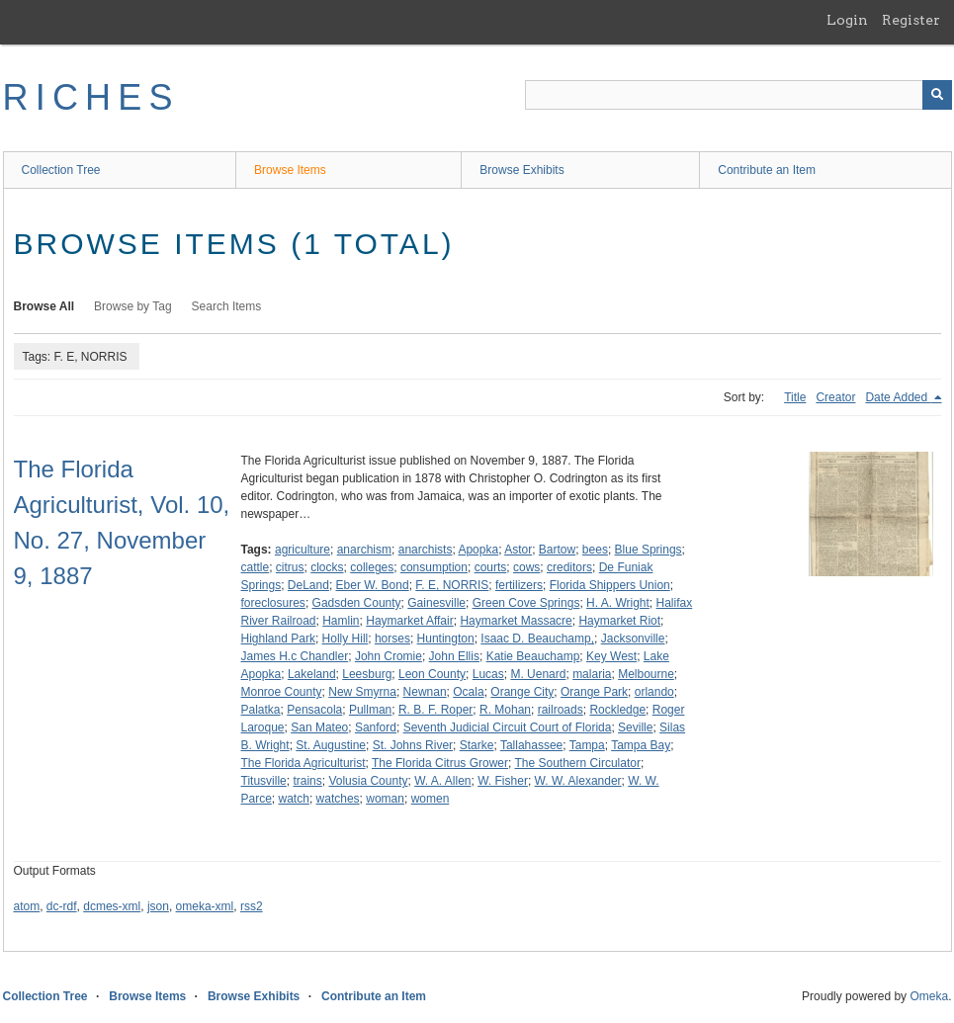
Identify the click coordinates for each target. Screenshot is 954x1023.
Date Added (897, 397)
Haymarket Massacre (515, 621)
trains (307, 781)
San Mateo (319, 727)
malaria (591, 674)
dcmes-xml (111, 906)
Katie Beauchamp (533, 656)
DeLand (308, 585)
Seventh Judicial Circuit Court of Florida (507, 727)
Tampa (587, 745)
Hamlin (340, 621)
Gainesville (436, 603)
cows (526, 567)
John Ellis (454, 656)
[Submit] (937, 95)
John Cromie (388, 656)
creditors (569, 567)
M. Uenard (537, 674)
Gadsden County (356, 603)
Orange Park (594, 692)
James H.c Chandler (295, 656)
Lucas (488, 674)
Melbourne (646, 674)
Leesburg (366, 674)
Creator (835, 397)
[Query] (738, 95)
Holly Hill (345, 638)
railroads (560, 710)
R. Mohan (505, 710)
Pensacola (314, 710)
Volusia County (367, 781)
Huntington (446, 638)
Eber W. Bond (372, 585)
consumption (434, 567)
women (430, 799)
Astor (518, 549)
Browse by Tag (133, 306)
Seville (635, 727)
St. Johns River (413, 745)
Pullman (370, 710)
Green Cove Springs (526, 603)
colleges (371, 567)
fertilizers (519, 585)
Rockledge (617, 710)
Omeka (929, 996)
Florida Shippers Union (610, 585)
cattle (255, 567)
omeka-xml (205, 906)
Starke (477, 745)
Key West (611, 656)
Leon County (432, 674)
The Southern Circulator (578, 763)
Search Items (227, 306)
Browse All (44, 306)
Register (911, 20)
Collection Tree (61, 170)
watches (338, 799)
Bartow (557, 549)
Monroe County (281, 692)
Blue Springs (648, 549)
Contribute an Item (767, 170)
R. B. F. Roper (435, 710)
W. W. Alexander (578, 781)
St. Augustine (331, 745)
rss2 (251, 906)
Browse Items (290, 170)
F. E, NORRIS (451, 585)
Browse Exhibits (521, 170)
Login (847, 20)
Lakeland (312, 674)
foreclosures (273, 603)
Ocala (468, 692)
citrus (290, 567)
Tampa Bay (640, 745)
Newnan (425, 692)
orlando (654, 692)
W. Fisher (502, 781)
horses (392, 638)
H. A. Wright (618, 603)
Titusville (264, 781)
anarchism (364, 549)
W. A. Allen (442, 781)
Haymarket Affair (409, 621)
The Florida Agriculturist (303, 763)
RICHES (91, 97)
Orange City (522, 692)
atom (27, 906)
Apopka (478, 549)
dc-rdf (61, 906)
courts (491, 567)
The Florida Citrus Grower (440, 763)
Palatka (261, 710)
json (158, 906)
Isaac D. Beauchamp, (537, 638)
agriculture (302, 549)
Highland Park (278, 638)
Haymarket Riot (619, 621)
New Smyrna (362, 692)
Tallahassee (531, 745)
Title (795, 397)
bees (595, 549)
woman (385, 799)
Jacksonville (633, 638)
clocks (326, 567)
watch (294, 799)
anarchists (425, 549)
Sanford (375, 727)
